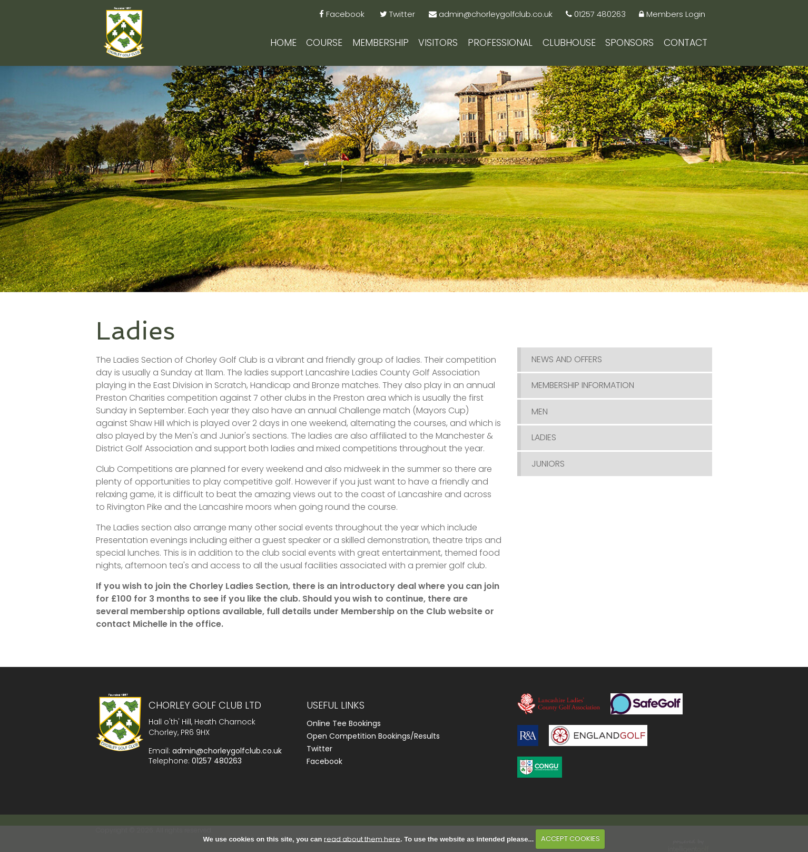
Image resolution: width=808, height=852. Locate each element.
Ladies (543, 443)
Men (539, 417)
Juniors (548, 469)
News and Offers (566, 365)
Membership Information (582, 391)
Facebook (324, 767)
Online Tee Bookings (344, 729)
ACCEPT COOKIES (570, 839)
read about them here (362, 839)
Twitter (319, 754)
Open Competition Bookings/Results (373, 742)
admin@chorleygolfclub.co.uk (227, 756)
